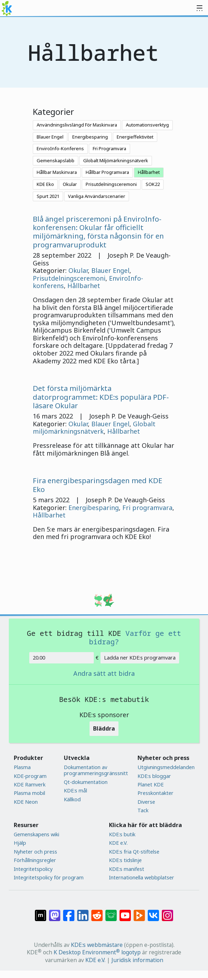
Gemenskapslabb (55, 160)
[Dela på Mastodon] (54, 912)
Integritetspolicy (33, 869)
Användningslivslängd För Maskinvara (77, 125)
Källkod (72, 799)
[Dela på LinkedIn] (82, 912)
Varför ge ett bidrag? (135, 637)
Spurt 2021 (48, 196)
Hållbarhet (149, 172)
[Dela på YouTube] (125, 912)
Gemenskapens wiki (36, 834)
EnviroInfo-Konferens (60, 148)
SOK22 (153, 184)
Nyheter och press (35, 852)
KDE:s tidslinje (125, 860)
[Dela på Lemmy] (111, 912)
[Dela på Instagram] (167, 912)
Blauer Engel (50, 137)
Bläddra (104, 728)
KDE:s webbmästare (97, 945)
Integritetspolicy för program (49, 877)
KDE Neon (26, 802)
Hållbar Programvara (107, 172)
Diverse (146, 802)
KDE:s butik (122, 834)
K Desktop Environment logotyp (97, 952)
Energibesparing (90, 137)
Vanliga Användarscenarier (96, 196)
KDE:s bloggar (154, 776)
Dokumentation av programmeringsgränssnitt (96, 770)
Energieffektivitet (135, 137)
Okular (70, 184)
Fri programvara (147, 507)
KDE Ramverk (29, 784)
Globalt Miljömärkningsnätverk (115, 160)
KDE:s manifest (126, 869)
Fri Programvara (109, 148)
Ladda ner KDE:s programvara (140, 657)
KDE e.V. (118, 843)
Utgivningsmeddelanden (166, 767)
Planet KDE (150, 784)
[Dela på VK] (153, 912)
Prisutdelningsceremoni (111, 184)
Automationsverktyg (147, 125)
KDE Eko (45, 184)
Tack (142, 810)
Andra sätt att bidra (104, 674)
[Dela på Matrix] (40, 912)
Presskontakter (155, 793)
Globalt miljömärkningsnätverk (94, 428)
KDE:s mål (75, 790)
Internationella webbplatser (141, 877)
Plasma (22, 767)
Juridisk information (137, 960)
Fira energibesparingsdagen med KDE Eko (97, 484)
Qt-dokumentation (86, 782)
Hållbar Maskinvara (57, 172)
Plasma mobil (29, 793)
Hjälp (20, 843)
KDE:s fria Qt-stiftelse (134, 852)
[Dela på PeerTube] (139, 912)
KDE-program (30, 776)
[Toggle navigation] (199, 8)
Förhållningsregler (35, 860)
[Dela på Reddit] (97, 912)
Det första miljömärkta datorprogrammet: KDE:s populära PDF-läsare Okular (101, 396)
